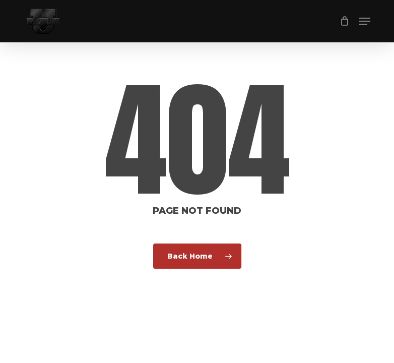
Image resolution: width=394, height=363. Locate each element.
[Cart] (344, 21)
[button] (364, 21)
